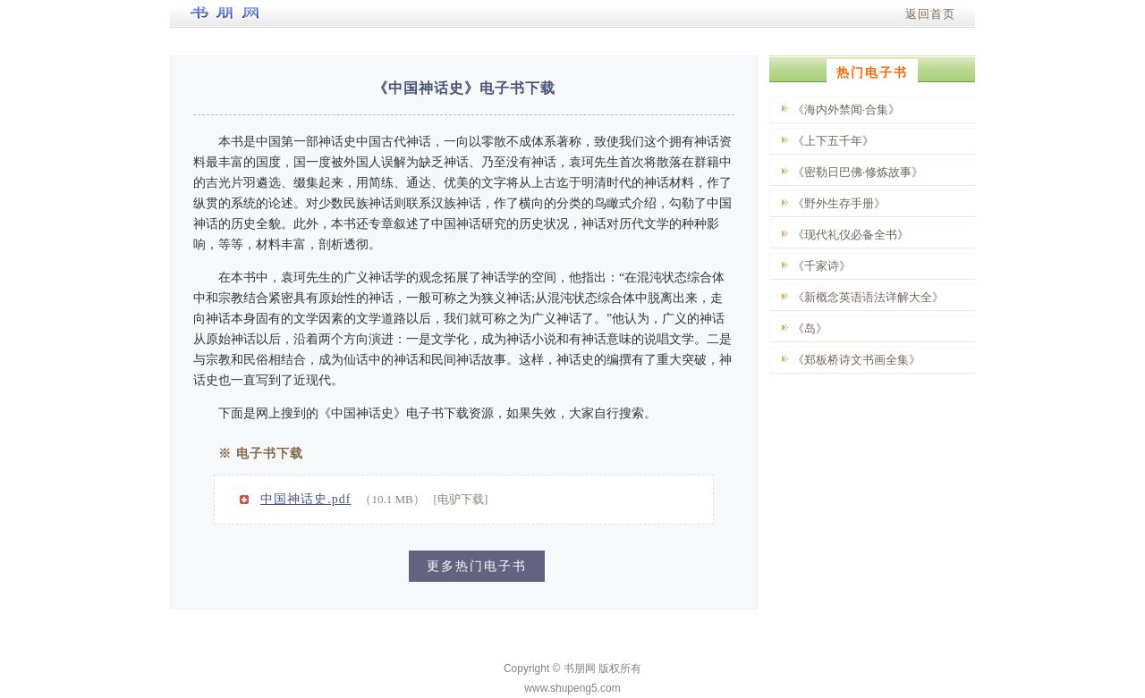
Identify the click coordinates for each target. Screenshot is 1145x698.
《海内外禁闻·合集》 (846, 109)
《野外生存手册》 (839, 203)
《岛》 (810, 328)
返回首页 (930, 14)
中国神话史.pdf (305, 499)
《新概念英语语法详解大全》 (868, 297)
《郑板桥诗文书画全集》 (856, 359)
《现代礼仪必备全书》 (851, 234)
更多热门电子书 (477, 566)
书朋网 (580, 668)
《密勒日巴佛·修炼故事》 (858, 172)
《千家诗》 (822, 266)
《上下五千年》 (833, 140)
